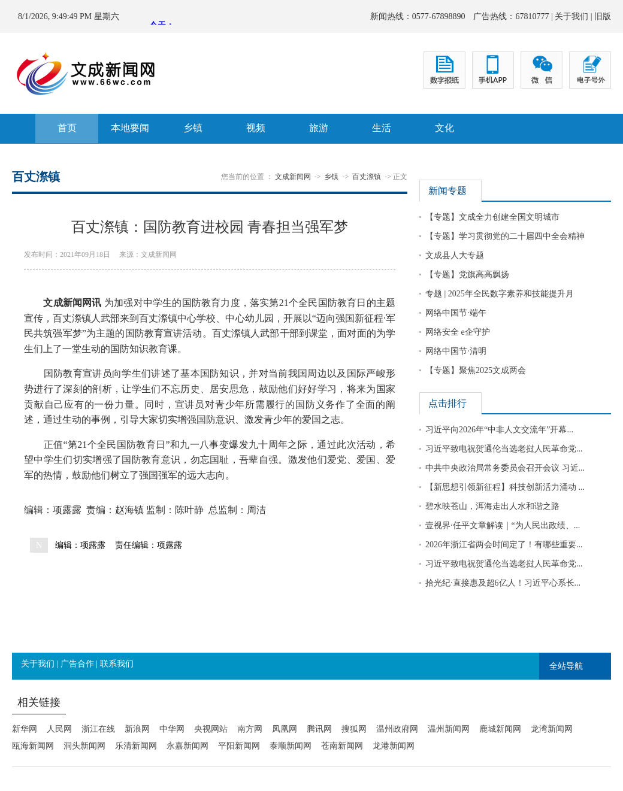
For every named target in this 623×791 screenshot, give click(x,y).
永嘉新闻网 (187, 745)
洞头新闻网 (84, 745)
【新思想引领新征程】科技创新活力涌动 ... (505, 487)
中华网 (172, 729)
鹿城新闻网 (500, 729)
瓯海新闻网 (33, 745)
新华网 (24, 729)
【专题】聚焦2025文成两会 (475, 370)
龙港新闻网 (394, 745)
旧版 (602, 16)
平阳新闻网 (239, 745)
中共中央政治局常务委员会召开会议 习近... (505, 467)
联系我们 (117, 663)
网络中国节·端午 (455, 312)
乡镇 (192, 128)
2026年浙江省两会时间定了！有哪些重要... (504, 544)
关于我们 (571, 16)
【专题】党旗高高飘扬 (467, 274)
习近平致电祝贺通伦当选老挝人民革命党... (504, 448)
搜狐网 (354, 729)
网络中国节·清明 (455, 351)
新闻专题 (447, 191)
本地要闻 (130, 128)
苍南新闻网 (342, 745)
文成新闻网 (293, 176)
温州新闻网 (449, 729)
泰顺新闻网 (291, 745)
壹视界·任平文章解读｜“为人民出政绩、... (502, 525)
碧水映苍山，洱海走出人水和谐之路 (492, 506)
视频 (255, 128)
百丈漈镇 (366, 176)
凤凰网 (284, 729)
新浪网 (137, 729)
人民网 (59, 729)
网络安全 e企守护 (457, 332)
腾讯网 (319, 729)
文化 (444, 128)
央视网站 (211, 729)
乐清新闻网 (136, 745)
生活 (381, 128)
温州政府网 (397, 729)
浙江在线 (98, 729)
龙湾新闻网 (552, 729)
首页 (67, 128)
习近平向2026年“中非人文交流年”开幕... (499, 429)
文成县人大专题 (454, 255)
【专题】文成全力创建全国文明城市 (492, 217)
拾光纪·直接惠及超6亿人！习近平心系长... (502, 582)
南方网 (249, 729)
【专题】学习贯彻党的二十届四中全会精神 (505, 236)
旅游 (318, 128)
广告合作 (77, 663)
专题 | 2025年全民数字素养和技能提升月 (499, 293)
